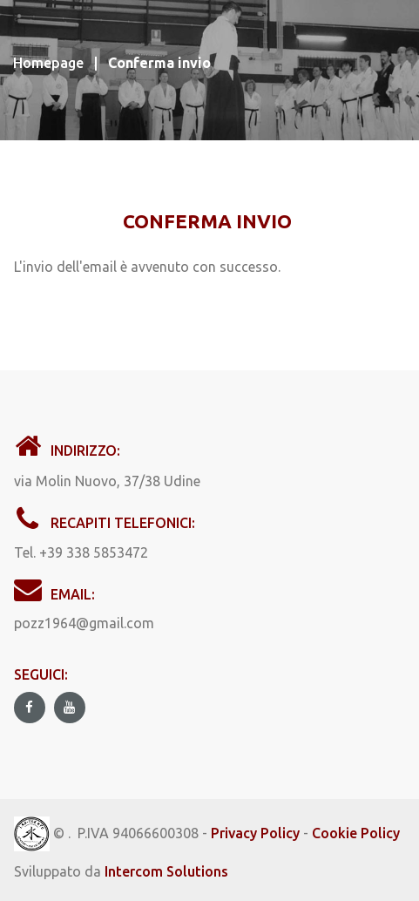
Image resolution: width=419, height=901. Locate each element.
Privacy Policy (255, 833)
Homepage (48, 63)
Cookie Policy (356, 833)
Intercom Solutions (166, 871)
